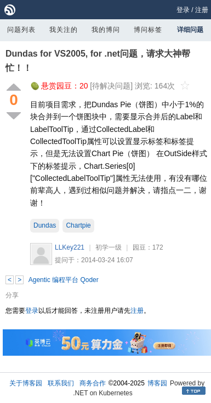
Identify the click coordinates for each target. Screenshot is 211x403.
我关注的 (63, 30)
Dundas (44, 225)
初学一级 (108, 247)
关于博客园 (25, 383)
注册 (201, 10)
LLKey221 (69, 247)
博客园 (157, 383)
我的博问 (106, 30)
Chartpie (78, 225)
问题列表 (21, 30)
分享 (12, 295)
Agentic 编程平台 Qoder (63, 280)
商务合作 (92, 383)
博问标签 (148, 30)
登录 (183, 10)
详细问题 (190, 30)
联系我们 (61, 383)
